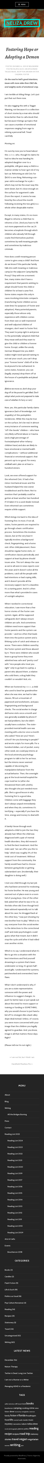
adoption (21, 72)
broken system (32, 72)
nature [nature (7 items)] (24, 1424)
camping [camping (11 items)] (17, 1408)
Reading (8, 1309)
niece (28, 686)
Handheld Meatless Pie (21, 1064)
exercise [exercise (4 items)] (32, 1412)
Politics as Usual (11, 1296)
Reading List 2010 (15, 1226)
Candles (8, 1276)
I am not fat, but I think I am (22, 1057)
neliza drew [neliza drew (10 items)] (32, 1424)
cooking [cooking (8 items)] (25, 1408)
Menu (23, 4)
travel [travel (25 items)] (15, 1439)
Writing (8, 1108)
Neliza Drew (22, 23)
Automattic (22, 1458)
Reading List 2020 (15, 1167)
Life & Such (19, 69)
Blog (7, 1101)
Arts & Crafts (10, 1239)
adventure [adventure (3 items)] (12, 1404)
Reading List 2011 (15, 1219)
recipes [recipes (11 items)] (15, 1434)
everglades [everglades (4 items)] (25, 1412)
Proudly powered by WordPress (15, 1456)
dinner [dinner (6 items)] (12, 1412)
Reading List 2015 (15, 1193)
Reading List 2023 (15, 1147)
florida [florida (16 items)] (21, 1415)
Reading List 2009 (15, 1232)
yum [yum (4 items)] (22, 1445)
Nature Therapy (11, 1366)
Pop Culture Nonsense (14, 1303)
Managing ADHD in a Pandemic (18, 1386)
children (18, 74)
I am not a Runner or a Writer (17, 1380)
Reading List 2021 (15, 1160)
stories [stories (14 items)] (8, 1439)
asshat (12, 155)
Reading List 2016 (15, 1186)
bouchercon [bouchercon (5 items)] (9, 1408)
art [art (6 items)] (16, 1404)
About (7, 1095)
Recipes (8, 1316)
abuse (13, 72)
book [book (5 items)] (24, 1404)
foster (26, 74)
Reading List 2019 (15, 1173)
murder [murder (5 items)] (25, 1420)
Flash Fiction (10, 1283)
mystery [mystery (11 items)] (9, 1423)
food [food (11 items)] (7, 1419)
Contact (8, 1128)
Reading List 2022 (15, 1154)
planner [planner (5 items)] (20, 1429)
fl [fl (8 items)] (17, 1415)
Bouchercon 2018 (15, 1252)
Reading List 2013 (15, 1206)
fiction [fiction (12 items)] (13, 1415)
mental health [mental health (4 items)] (18, 1420)
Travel (7, 1329)
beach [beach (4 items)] (20, 1404)
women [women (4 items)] (7, 1445)
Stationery (9, 1322)
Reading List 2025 (12, 1134)
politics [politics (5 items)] (26, 1429)
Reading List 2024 (15, 1140)
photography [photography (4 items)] (13, 1429)
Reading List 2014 (15, 1200)
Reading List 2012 (15, 1213)
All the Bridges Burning (17, 1114)
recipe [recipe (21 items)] (8, 1433)
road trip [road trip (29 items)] (24, 1433)
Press (7, 1121)
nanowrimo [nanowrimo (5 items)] (17, 1424)
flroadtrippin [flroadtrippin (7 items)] (31, 1416)
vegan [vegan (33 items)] (23, 1439)
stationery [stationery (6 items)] (34, 1434)
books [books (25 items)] (30, 1403)
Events (7, 1246)
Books (7, 1270)
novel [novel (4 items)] (6, 1429)
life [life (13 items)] (11, 1419)
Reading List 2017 (15, 1180)
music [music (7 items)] (30, 1420)
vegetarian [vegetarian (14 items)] (33, 1439)
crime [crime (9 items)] (31, 1408)
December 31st (11, 1360)
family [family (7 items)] (7, 1416)
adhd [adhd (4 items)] (6, 1404)
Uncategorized (31, 69)
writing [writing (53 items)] (15, 1445)
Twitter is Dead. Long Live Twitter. (19, 1373)
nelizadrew (33, 66)
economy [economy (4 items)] (18, 1412)
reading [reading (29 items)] (33, 1428)
